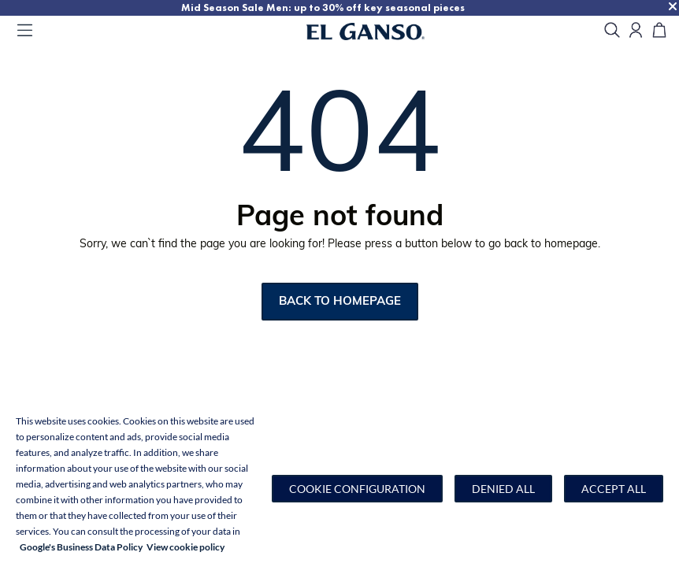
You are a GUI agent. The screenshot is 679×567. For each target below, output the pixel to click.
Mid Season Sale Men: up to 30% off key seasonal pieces (323, 7)
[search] (612, 31)
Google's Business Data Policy (81, 547)
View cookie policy (185, 547)
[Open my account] (636, 31)
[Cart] (659, 31)
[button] (357, 488)
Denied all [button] (503, 488)
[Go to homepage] (384, 31)
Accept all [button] (613, 488)
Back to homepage (340, 302)
